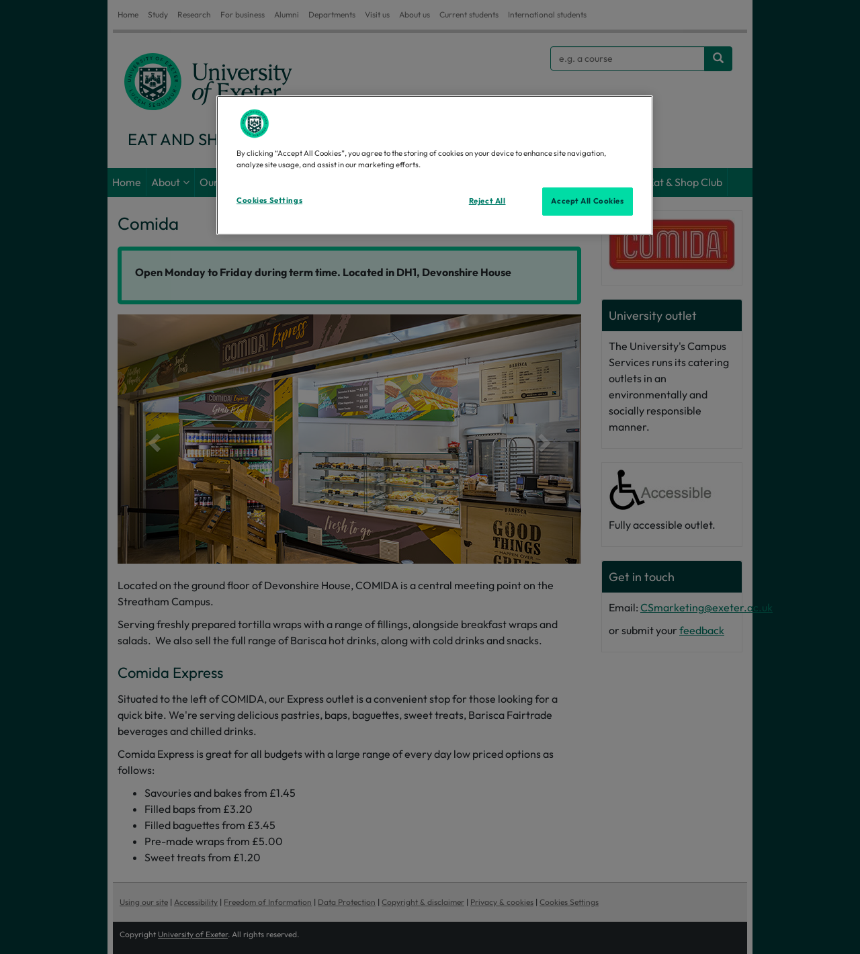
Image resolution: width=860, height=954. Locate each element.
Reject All (487, 201)
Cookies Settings (269, 200)
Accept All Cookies (587, 201)
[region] (434, 165)
